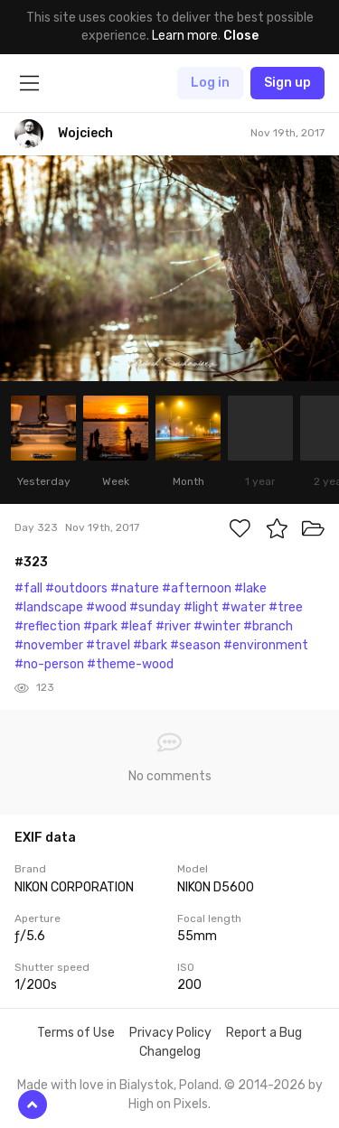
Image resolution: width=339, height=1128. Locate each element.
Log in (210, 82)
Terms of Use (76, 1032)
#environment (265, 645)
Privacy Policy (170, 1032)
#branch (268, 626)
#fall (28, 588)
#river (173, 626)
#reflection (47, 626)
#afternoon (196, 588)
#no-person (49, 664)
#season (195, 645)
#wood (106, 607)
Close (241, 35)
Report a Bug (264, 1032)
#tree (285, 607)
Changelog (170, 1051)
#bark (150, 645)
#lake (250, 588)
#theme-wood (130, 664)
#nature (134, 588)
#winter (216, 626)
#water (243, 607)
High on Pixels (168, 1104)
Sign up (287, 82)
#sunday (155, 607)
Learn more (185, 35)
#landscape (48, 607)
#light (201, 607)
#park (100, 626)
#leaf (136, 626)
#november (48, 645)
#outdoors (76, 588)
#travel (108, 645)
